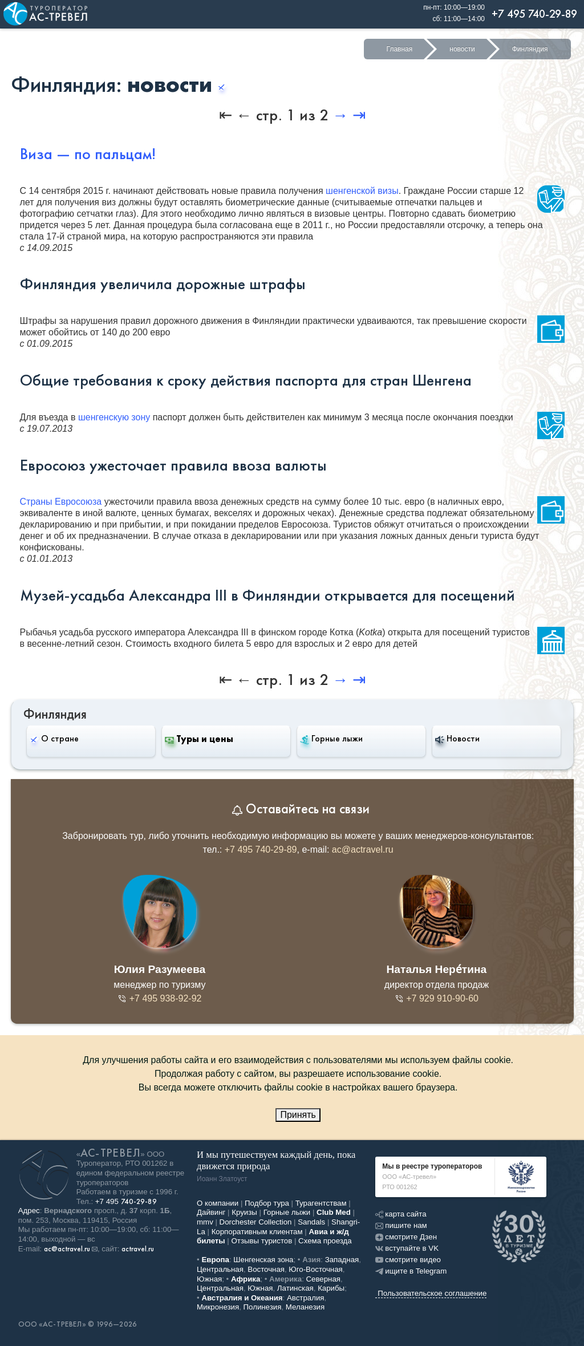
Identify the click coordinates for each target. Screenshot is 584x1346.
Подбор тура (267, 1203)
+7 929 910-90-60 (436, 998)
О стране (54, 738)
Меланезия (305, 1307)
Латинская (295, 1288)
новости (461, 49)
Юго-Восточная (315, 1269)
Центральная (220, 1269)
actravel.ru (137, 1249)
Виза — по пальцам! (88, 154)
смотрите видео (408, 1259)
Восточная (266, 1269)
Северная (323, 1279)
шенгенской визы (362, 191)
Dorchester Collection (256, 1222)
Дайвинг (211, 1212)
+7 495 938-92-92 (159, 998)
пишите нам (401, 1225)
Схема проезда (325, 1240)
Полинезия (263, 1307)
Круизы (244, 1212)
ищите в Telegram (411, 1271)
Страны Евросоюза (61, 501)
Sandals (311, 1222)
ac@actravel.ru (363, 849)
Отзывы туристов (262, 1240)
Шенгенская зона (263, 1259)
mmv (205, 1222)
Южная (209, 1279)
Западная (342, 1259)
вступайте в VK (407, 1248)
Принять (298, 1115)
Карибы (331, 1288)
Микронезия (218, 1307)
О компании (217, 1203)
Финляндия (530, 49)
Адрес (29, 1210)
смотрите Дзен (406, 1237)
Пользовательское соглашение (432, 1293)
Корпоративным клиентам (257, 1231)
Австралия (306, 1298)
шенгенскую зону (114, 417)
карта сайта (400, 1214)
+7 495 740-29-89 (261, 849)
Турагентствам (321, 1203)
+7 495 (126, 1201)
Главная (400, 49)
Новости (457, 738)
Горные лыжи (331, 738)
